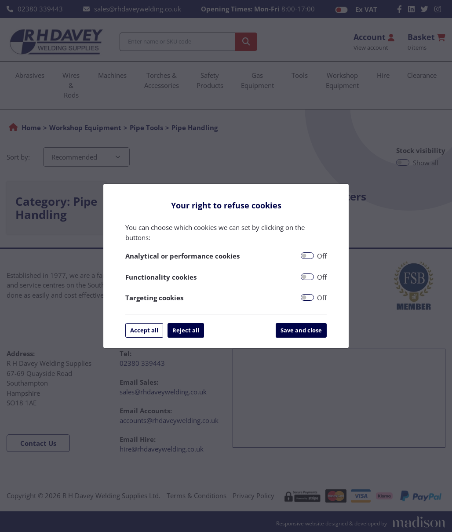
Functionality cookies (161, 277)
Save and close (301, 330)
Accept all (144, 330)
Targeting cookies (154, 297)
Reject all (185, 330)
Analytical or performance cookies (182, 255)
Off (322, 255)
